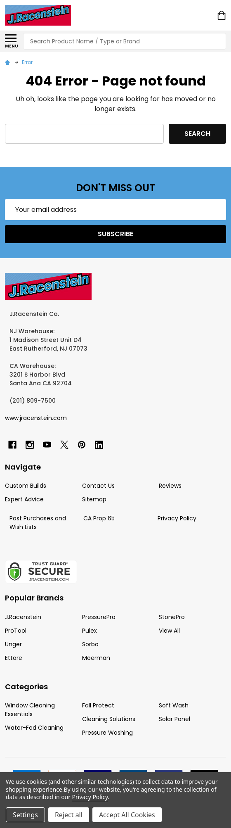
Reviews (170, 486)
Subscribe (115, 234)
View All (169, 630)
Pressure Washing (107, 732)
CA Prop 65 (99, 518)
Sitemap (94, 499)
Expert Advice (24, 499)
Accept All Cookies (127, 814)
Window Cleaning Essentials (30, 709)
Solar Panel (174, 719)
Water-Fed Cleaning (34, 728)
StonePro (172, 617)
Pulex (89, 630)
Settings (25, 814)
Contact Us (98, 486)
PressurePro (99, 617)
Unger (13, 644)
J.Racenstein (23, 617)
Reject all (68, 814)
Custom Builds (25, 486)
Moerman (96, 658)
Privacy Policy (177, 518)
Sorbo (90, 644)
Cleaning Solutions (108, 719)
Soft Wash (174, 705)
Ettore (13, 658)
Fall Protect (98, 705)
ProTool (15, 630)
